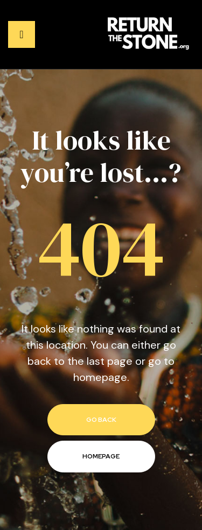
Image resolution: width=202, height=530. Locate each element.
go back (101, 419)
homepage (101, 456)
